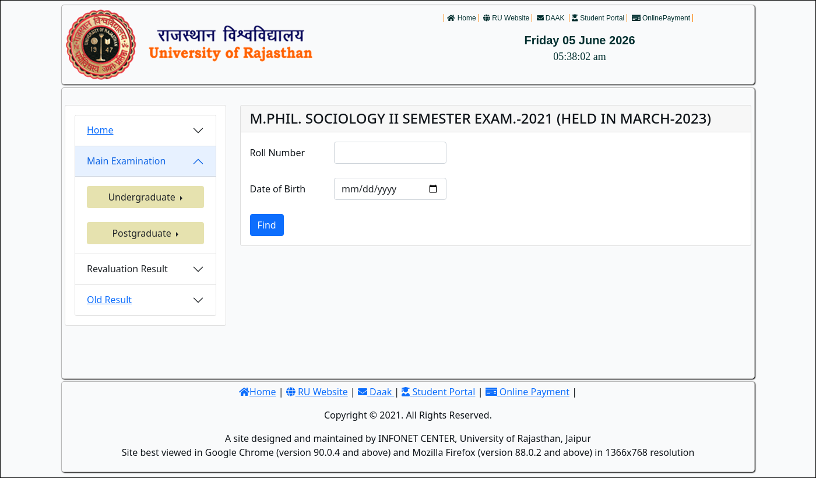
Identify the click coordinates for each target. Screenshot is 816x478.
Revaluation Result (127, 268)
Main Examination (126, 160)
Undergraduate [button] (143, 197)
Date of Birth (278, 188)
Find (267, 225)
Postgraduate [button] (143, 233)
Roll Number (277, 152)
